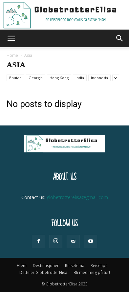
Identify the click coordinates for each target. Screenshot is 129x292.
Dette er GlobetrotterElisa (43, 272)
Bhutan (15, 77)
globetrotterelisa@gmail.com (77, 197)
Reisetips (99, 265)
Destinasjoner (46, 265)
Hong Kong (59, 77)
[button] (11, 38)
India (79, 77)
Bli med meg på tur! (92, 272)
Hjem (22, 265)
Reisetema (74, 265)
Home (12, 55)
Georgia (36, 77)
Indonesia (99, 77)
